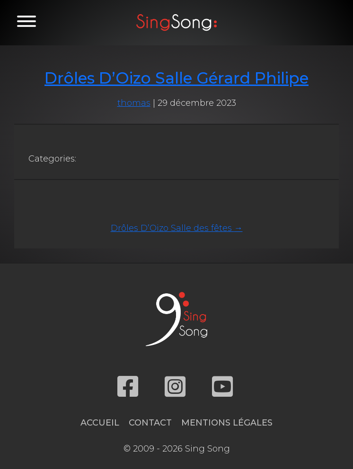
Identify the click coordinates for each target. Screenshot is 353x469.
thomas (133, 103)
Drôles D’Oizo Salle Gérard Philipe (176, 77)
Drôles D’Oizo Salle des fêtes (177, 228)
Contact (150, 423)
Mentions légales (227, 423)
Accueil (99, 423)
